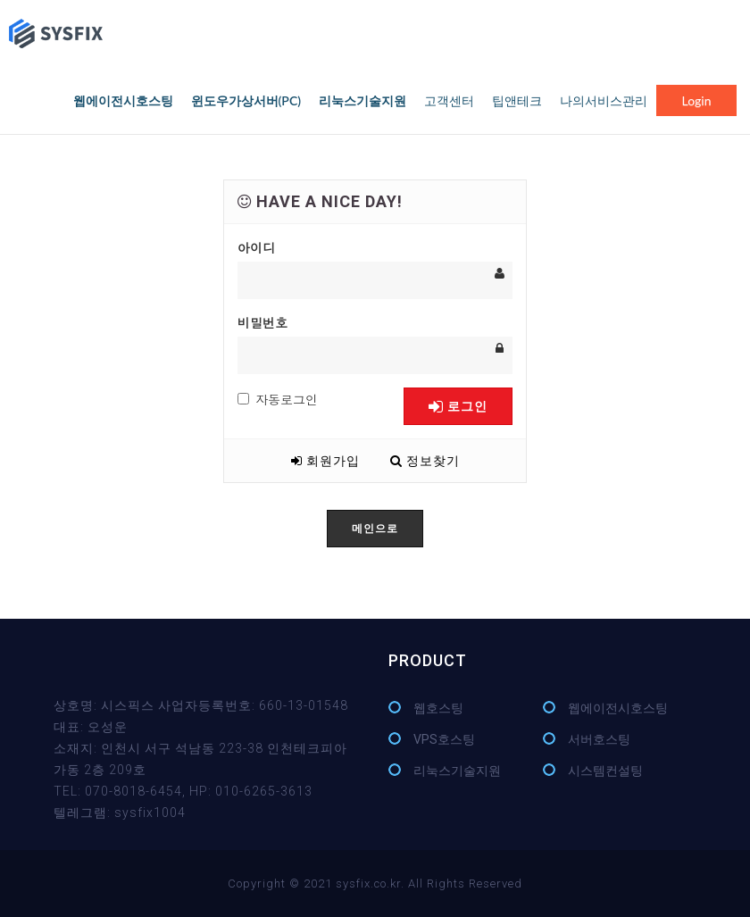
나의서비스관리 (603, 100)
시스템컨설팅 (605, 770)
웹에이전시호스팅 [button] (123, 100)
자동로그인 (278, 399)
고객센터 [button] (449, 100)
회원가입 (325, 461)
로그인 (458, 405)
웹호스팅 (438, 708)
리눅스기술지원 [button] (362, 100)
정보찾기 (425, 461)
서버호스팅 (599, 739)
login (696, 100)
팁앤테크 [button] (517, 100)
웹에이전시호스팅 (618, 708)
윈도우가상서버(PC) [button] (246, 100)
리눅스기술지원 (457, 770)
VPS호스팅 (444, 739)
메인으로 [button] (375, 528)
